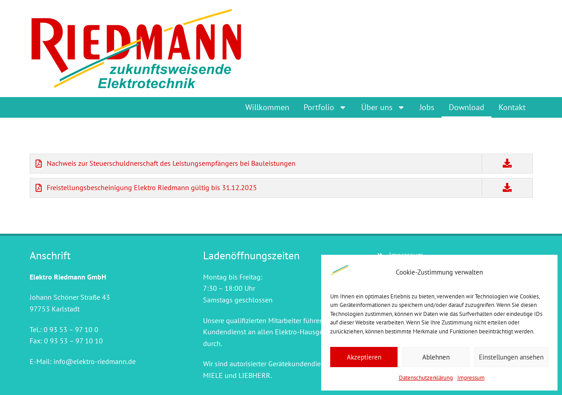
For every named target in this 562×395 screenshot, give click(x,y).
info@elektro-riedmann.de (94, 361)
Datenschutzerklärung (426, 378)
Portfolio (325, 107)
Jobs (427, 107)
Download (466, 107)
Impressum (471, 378)
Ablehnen (436, 357)
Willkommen (267, 107)
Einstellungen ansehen (511, 357)
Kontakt (512, 107)
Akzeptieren (364, 357)
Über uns (383, 107)
